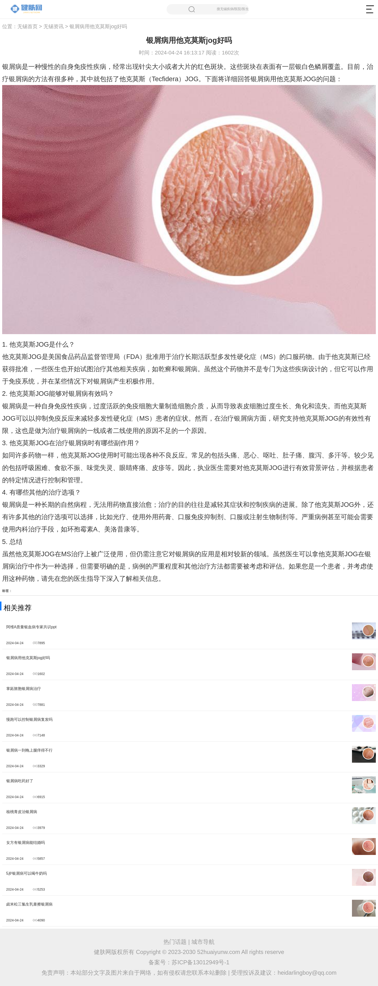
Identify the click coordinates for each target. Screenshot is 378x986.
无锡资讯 (53, 26)
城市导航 (203, 942)
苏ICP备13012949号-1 (200, 962)
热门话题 (175, 942)
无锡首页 (27, 26)
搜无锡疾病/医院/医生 (219, 9)
